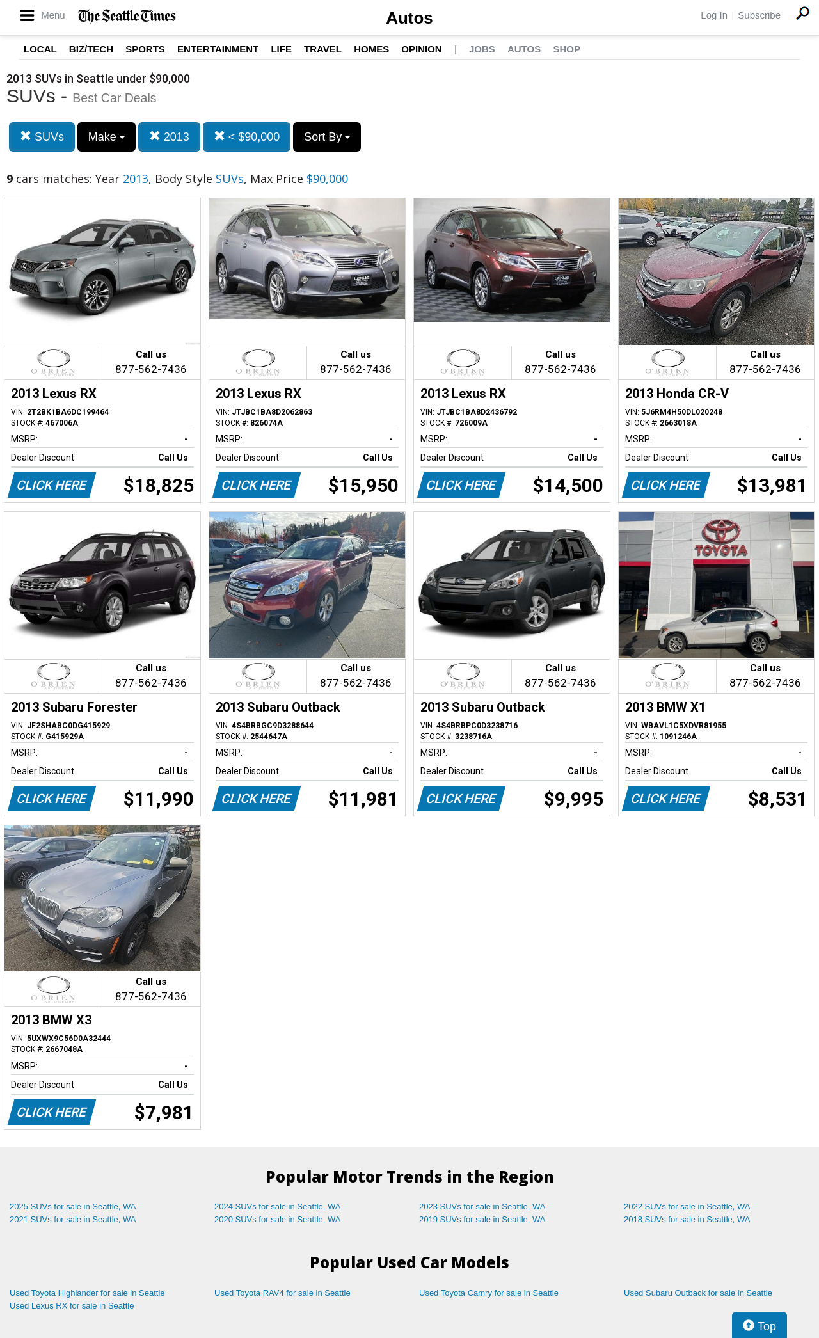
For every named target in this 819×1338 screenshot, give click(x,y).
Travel (323, 49)
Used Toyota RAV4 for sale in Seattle (282, 1293)
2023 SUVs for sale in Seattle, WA (482, 1206)
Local (40, 49)
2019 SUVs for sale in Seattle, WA (482, 1219)
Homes (371, 49)
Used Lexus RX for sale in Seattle (72, 1305)
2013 (169, 136)
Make (106, 137)
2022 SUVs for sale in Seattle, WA (687, 1206)
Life (281, 49)
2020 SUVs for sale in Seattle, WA (277, 1219)
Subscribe (759, 15)
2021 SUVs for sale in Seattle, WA (73, 1219)
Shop (566, 49)
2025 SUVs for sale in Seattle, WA (73, 1206)
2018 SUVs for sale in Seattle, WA (687, 1219)
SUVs (42, 136)
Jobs (482, 49)
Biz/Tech (91, 49)
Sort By (327, 137)
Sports (145, 49)
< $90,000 (247, 136)
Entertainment (217, 49)
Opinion (421, 49)
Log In (714, 15)
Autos (409, 18)
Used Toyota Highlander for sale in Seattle (87, 1293)
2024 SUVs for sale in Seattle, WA (277, 1206)
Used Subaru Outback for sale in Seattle (698, 1293)
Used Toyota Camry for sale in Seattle (489, 1293)
